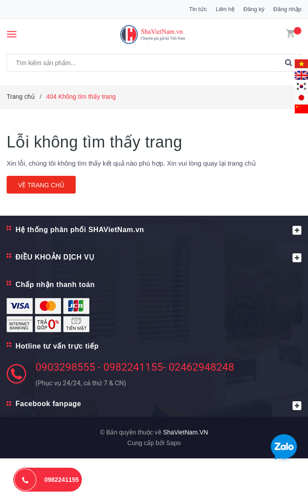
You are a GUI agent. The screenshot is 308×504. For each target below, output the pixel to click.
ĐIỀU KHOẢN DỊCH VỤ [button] (158, 257)
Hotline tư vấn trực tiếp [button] (57, 346)
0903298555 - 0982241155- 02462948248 (134, 367)
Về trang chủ (41, 185)
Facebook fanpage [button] (158, 405)
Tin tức (198, 9)
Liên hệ (225, 9)
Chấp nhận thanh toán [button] (55, 284)
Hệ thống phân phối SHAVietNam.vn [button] (158, 230)
